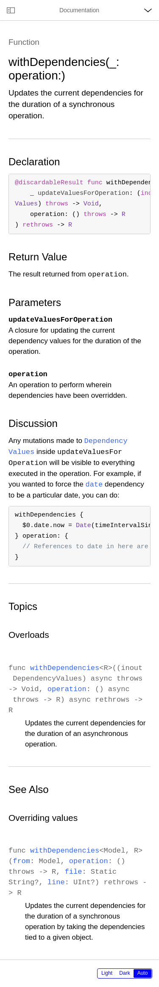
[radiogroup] (124, 973)
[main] (79, 490)
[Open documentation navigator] (11, 10)
